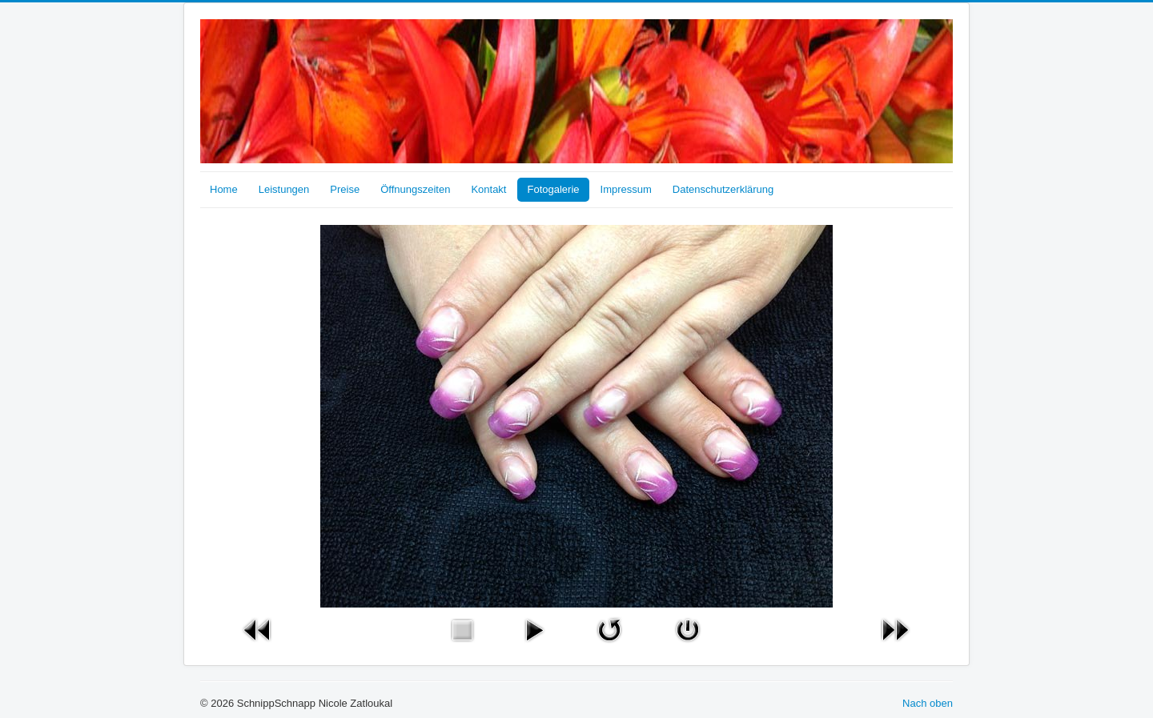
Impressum (626, 189)
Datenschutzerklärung (723, 189)
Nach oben (927, 703)
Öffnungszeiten (415, 189)
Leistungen (284, 189)
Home (224, 189)
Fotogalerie (553, 189)
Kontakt (488, 189)
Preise (345, 189)
